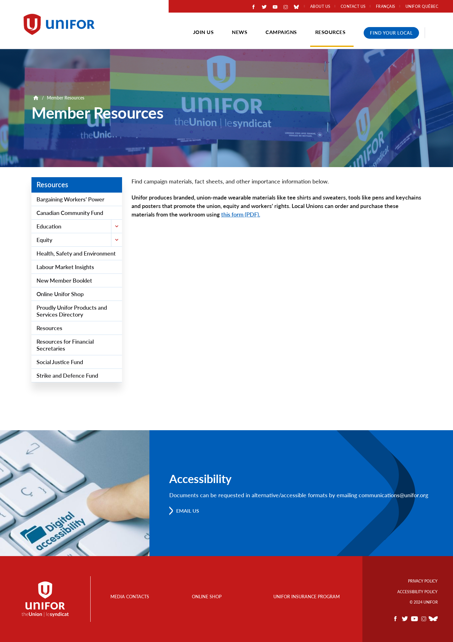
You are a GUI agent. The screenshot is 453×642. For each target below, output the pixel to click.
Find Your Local (391, 33)
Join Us (203, 32)
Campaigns (281, 32)
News (239, 32)
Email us (187, 511)
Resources (330, 32)
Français (385, 6)
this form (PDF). (240, 214)
